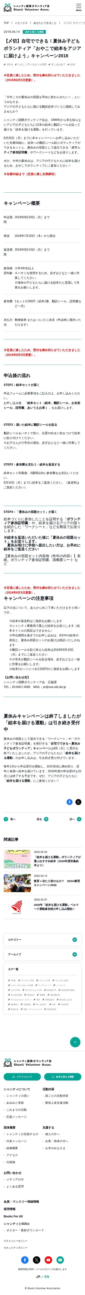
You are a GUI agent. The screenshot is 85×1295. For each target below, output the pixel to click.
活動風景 (27, 1004)
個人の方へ (52, 1134)
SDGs (13, 980)
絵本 (54, 1004)
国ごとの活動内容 (56, 1095)
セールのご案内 (61, 980)
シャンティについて (17, 1089)
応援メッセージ (16, 1116)
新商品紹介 (49, 1000)
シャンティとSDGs (16, 1223)
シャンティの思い (18, 1095)
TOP (6, 22)
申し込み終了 (41, 1004)
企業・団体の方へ (56, 1141)
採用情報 (9, 1209)
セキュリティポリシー (16, 1247)
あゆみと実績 (15, 1102)
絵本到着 (64, 1004)
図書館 (42, 995)
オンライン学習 (27, 980)
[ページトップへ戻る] (75, 1042)
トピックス (21, 22)
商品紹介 (31, 995)
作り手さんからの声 (33, 990)
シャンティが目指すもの (22, 1134)
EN (47, 1276)
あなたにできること (45, 22)
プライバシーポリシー (16, 1241)
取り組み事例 (16, 995)
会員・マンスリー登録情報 (21, 1201)
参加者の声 (51, 990)
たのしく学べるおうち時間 (22, 985)
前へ (12, 819)
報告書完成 (55, 995)
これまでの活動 (16, 1109)
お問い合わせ (12, 1172)
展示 (38, 1000)
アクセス (12, 1155)
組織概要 (12, 1148)
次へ (72, 819)
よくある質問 (15, 1186)
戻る (39, 819)
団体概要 (9, 1127)
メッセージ (60, 985)
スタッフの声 (44, 980)
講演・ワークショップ (33, 1009)
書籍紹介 (14, 1004)
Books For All (13, 1216)
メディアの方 (15, 1179)
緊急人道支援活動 (56, 1102)
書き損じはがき (66, 1000)
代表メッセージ (16, 1141)
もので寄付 (15, 990)
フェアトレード (44, 985)
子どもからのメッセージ (21, 1000)
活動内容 (48, 1089)
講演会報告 (51, 1009)
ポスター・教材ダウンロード (25, 1230)
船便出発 (14, 1009)
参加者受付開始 (67, 990)
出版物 (10, 1162)
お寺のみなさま (55, 1148)
